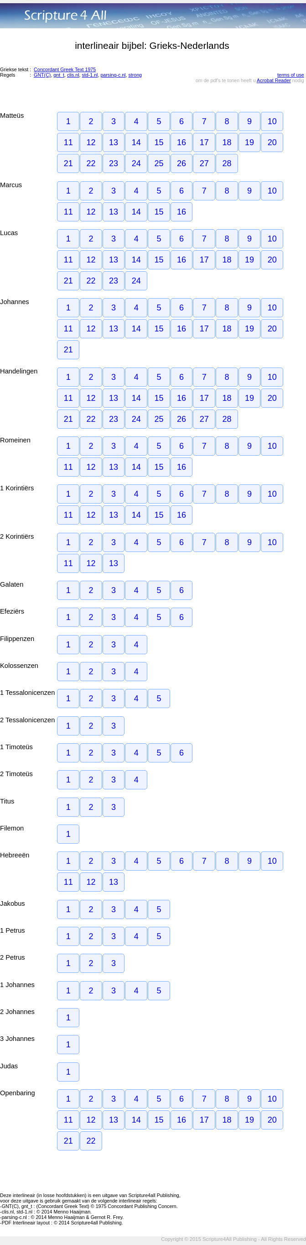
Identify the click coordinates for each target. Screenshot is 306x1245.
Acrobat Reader (274, 80)
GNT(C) (42, 75)
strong (135, 75)
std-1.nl (90, 75)
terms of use (290, 75)
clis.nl (73, 75)
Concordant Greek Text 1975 (65, 69)
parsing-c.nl (112, 75)
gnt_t (58, 75)
